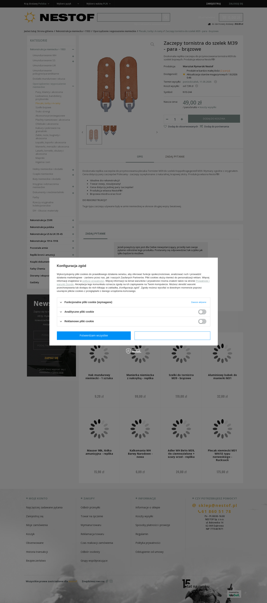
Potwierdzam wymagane (95, 335)
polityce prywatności (93, 280)
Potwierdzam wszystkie (173, 335)
